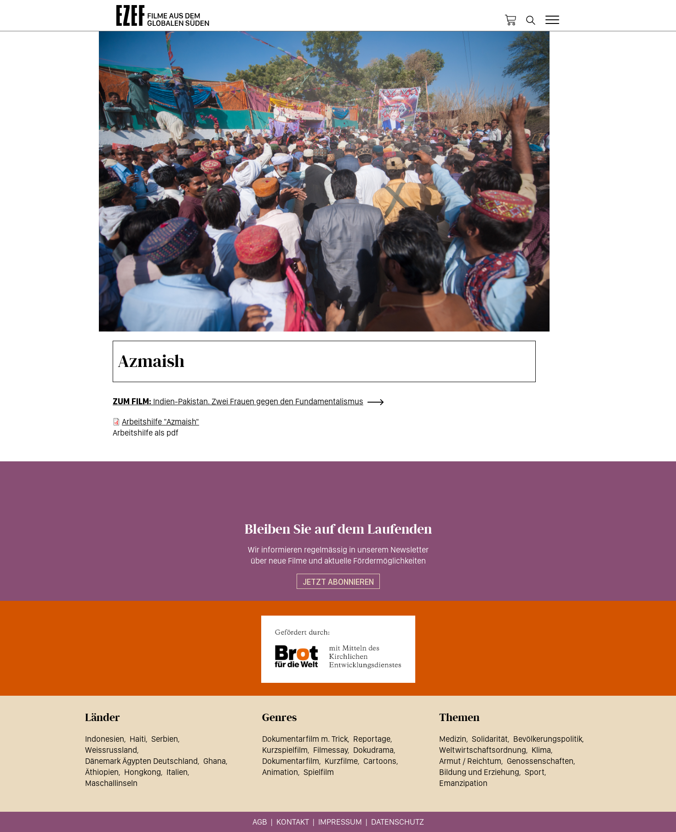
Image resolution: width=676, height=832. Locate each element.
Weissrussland (111, 750)
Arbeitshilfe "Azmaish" (160, 421)
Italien (177, 772)
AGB (259, 821)
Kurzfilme (341, 761)
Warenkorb (510, 20)
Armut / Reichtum (470, 761)
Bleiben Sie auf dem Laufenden (338, 529)
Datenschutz (397, 821)
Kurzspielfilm (285, 750)
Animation (280, 772)
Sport (534, 772)
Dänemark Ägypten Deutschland (141, 761)
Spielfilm (319, 772)
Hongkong (142, 772)
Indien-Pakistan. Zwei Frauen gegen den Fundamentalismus (258, 401)
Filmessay (330, 750)
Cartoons (379, 761)
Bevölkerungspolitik (547, 739)
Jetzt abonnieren (338, 582)
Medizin (452, 739)
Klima (541, 750)
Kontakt (292, 821)
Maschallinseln (111, 783)
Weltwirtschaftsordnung (482, 750)
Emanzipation (463, 783)
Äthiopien (102, 772)
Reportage (371, 739)
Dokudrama (373, 750)
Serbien (164, 739)
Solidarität (490, 739)
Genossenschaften (540, 761)
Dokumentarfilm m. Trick (305, 739)
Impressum (340, 821)
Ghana (214, 761)
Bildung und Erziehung (479, 772)
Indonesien (104, 739)
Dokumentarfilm (290, 761)
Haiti (138, 739)
